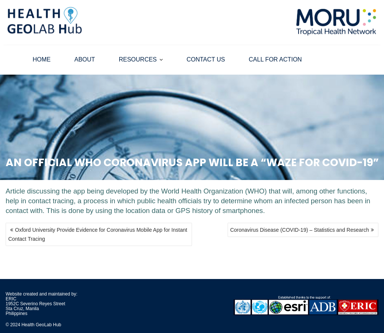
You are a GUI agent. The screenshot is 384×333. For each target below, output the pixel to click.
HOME (42, 59)
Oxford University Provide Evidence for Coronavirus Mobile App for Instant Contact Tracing (97, 234)
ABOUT (84, 59)
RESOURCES (138, 59)
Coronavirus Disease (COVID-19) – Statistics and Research (299, 230)
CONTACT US (205, 59)
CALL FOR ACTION (275, 59)
